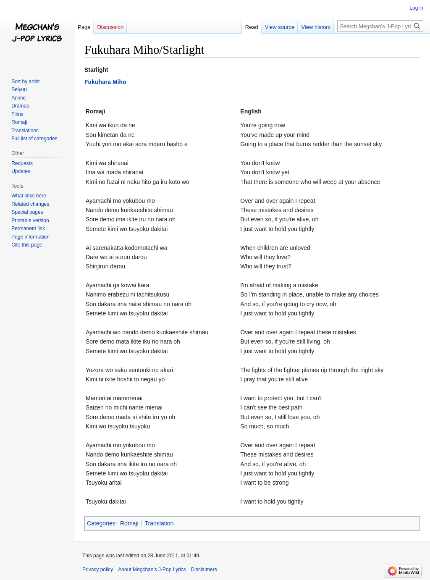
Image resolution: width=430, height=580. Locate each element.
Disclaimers (204, 569)
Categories (101, 523)
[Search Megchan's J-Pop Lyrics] (380, 26)
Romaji (129, 523)
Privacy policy (97, 569)
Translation (159, 523)
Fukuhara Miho (105, 82)
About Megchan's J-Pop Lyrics (152, 569)
